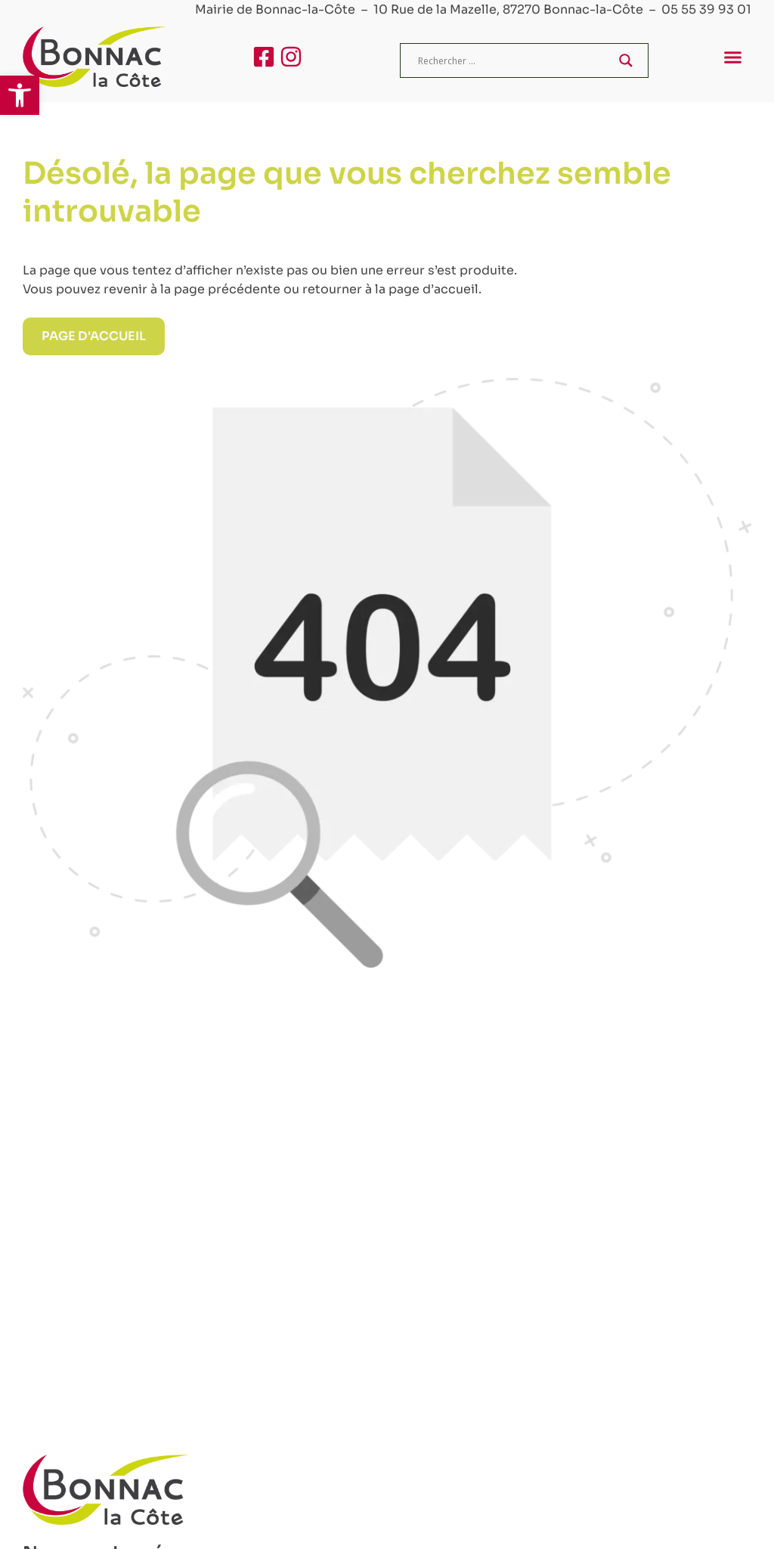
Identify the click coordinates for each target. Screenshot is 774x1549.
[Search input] (514, 60)
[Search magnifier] (625, 60)
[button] (19, 95)
